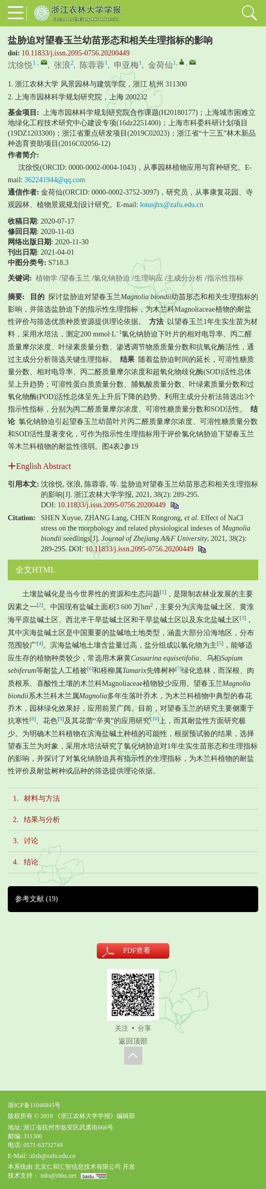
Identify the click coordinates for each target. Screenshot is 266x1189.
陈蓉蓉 (92, 65)
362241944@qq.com (54, 180)
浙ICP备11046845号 (34, 1105)
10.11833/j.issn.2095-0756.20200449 (76, 53)
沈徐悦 (20, 65)
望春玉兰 (75, 278)
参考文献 (36, 899)
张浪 (62, 65)
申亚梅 (126, 65)
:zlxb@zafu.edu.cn (51, 1155)
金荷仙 (160, 65)
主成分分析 (185, 278)
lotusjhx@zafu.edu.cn (172, 205)
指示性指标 (225, 278)
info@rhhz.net (58, 1175)
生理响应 (148, 278)
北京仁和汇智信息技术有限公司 (77, 1166)
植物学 (46, 278)
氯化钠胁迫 (112, 278)
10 (154, 719)
